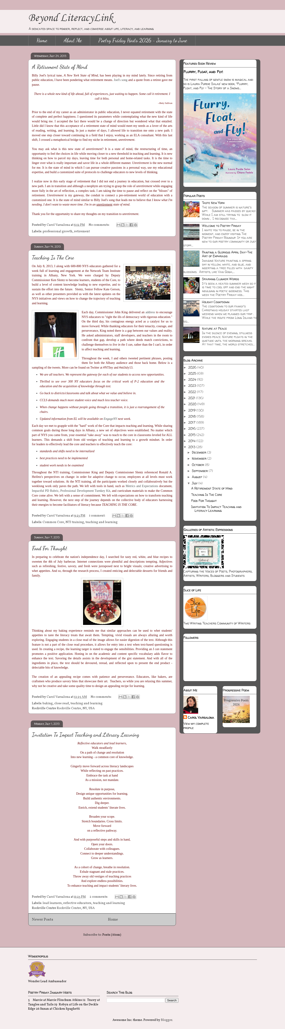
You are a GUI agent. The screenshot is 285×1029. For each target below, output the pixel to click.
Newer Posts (42, 919)
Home (42, 40)
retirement (82, 231)
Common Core (53, 522)
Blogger (166, 1020)
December (199, 452)
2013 (192, 447)
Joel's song (120, 80)
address (150, 312)
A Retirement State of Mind (59, 67)
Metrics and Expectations (142, 486)
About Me (73, 40)
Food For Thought (49, 548)
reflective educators (77, 903)
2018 (192, 416)
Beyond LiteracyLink (70, 18)
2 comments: (99, 897)
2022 (192, 392)
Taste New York (213, 203)
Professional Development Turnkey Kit (85, 490)
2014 (192, 441)
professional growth (57, 231)
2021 (192, 398)
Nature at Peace (214, 328)
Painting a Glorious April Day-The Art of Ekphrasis (227, 254)
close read (61, 703)
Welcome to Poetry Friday (221, 226)
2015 (192, 435)
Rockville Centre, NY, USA (76, 708)
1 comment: (97, 516)
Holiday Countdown (215, 302)
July (195, 483)
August (197, 477)
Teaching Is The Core (53, 257)
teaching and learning (102, 522)
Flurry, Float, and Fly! (203, 71)
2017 (192, 422)
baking (48, 703)
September (200, 471)
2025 (192, 373)
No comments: (99, 225)
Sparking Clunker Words (220, 279)
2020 (192, 404)
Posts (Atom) (111, 935)
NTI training (75, 522)
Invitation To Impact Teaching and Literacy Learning (85, 734)
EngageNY (110, 419)
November (199, 458)
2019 (192, 410)
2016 (192, 428)
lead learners (52, 903)
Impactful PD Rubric (45, 490)
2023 (192, 385)
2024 (192, 379)
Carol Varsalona (201, 717)
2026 (192, 367)
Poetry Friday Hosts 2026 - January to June (142, 40)
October (198, 465)
